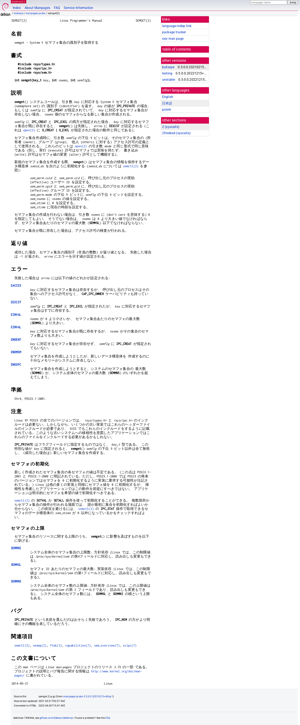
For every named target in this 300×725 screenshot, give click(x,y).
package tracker (174, 32)
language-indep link (176, 26)
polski (166, 110)
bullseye (18, 13)
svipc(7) (129, 645)
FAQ (57, 8)
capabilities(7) (78, 645)
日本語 (167, 103)
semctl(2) (130, 166)
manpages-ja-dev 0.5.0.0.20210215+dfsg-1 (88, 696)
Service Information (78, 8)
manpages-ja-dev (35, 13)
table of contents (176, 49)
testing (167, 73)
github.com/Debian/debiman (56, 717)
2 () (170, 127)
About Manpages (37, 8)
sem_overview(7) (107, 645)
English (167, 97)
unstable (168, 80)
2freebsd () (176, 133)
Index (17, 8)
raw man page (173, 39)
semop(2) (39, 645)
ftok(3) (56, 645)
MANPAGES (18, 1)
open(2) (29, 130)
